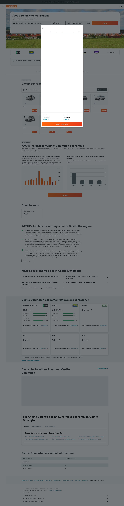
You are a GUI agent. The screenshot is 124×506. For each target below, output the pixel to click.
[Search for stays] (3, 15)
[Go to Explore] (3, 23)
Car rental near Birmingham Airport (61, 436)
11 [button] (42, 47)
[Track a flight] (3, 27)
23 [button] (34, 55)
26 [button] (47, 55)
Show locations (44, 325)
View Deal (34, 110)
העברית (77, 2)
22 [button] (59, 51)
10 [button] (38, 47)
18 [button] (42, 51)
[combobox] (16, 19)
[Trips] (3, 35)
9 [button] (34, 47)
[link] (65, 195)
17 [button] (38, 51)
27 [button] (51, 55)
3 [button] (38, 43)
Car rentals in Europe (38, 480)
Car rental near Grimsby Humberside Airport (63, 439)
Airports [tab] (26, 426)
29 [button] (59, 55)
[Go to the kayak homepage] (11, 6)
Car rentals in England (68, 480)
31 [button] (38, 59)
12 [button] (47, 47)
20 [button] (51, 51)
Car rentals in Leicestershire (81, 480)
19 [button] (47, 51)
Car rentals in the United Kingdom (53, 480)
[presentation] (88, 300)
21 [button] (55, 51)
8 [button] (59, 43)
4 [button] (42, 43)
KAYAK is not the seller (65, 495)
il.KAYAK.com (24, 480)
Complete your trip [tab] (36, 426)
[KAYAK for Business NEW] (3, 30)
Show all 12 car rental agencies (30, 360)
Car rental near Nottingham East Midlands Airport (91, 436)
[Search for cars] (3, 18)
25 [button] (43, 55)
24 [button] (38, 55)
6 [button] (64, 43)
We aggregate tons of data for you (65, 498)
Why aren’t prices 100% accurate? (65, 501)
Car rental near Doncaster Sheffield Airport (36, 439)
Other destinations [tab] (50, 426)
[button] (122, 2)
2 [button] (34, 43)
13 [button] (51, 47)
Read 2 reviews (59, 310)
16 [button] (34, 51)
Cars (31, 480)
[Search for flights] (3, 11)
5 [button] (89, 39)
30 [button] (34, 59)
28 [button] (55, 55)
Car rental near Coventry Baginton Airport (90, 439)
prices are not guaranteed (55, 490)
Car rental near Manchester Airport (34, 436)
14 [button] (55, 47)
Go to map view (103, 368)
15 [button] (59, 47)
